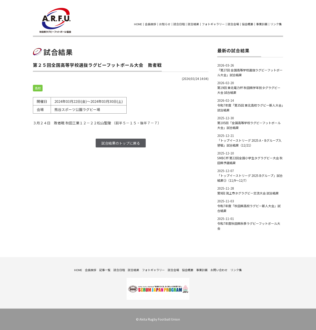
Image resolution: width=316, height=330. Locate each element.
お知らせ (165, 24)
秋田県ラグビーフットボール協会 (55, 20)
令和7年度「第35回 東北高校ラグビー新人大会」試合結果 (250, 107)
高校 (38, 88)
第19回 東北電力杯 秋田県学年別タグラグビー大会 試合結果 (248, 90)
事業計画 (262, 24)
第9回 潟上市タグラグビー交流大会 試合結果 (248, 193)
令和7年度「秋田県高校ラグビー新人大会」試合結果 (248, 208)
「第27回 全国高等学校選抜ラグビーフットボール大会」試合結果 (250, 72)
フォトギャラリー (213, 24)
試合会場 (233, 24)
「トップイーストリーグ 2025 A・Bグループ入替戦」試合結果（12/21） (249, 142)
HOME (138, 24)
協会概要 (247, 24)
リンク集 (276, 24)
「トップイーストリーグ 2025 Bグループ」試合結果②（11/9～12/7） (250, 178)
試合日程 (179, 24)
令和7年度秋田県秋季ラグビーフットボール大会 (248, 225)
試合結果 (193, 24)
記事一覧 (105, 270)
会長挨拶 (150, 24)
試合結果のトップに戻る (120, 143)
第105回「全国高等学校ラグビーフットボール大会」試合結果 (249, 125)
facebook (272, 17)
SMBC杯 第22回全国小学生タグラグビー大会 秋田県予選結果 (250, 160)
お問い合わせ (280, 17)
